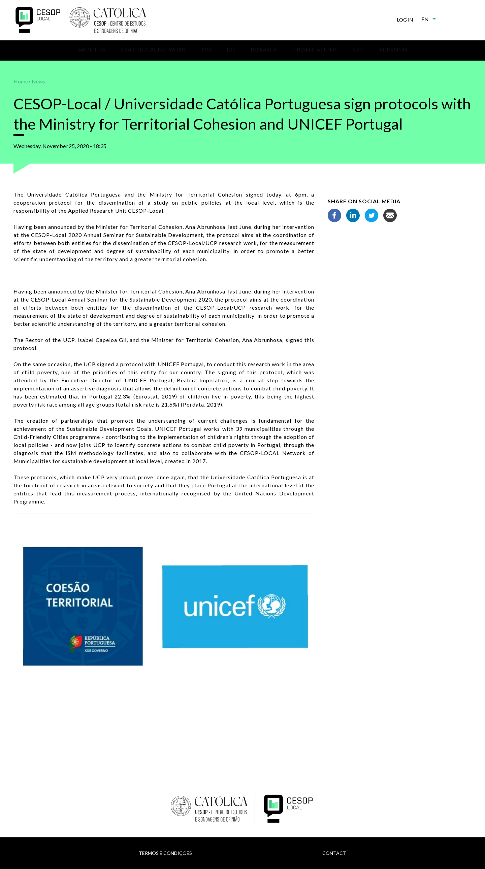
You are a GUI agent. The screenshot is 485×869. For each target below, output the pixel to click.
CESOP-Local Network (153, 49)
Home (20, 81)
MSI (206, 49)
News (38, 81)
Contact (334, 853)
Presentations (315, 49)
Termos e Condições (165, 853)
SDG (358, 49)
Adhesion (393, 49)
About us (91, 49)
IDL (231, 49)
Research (264, 49)
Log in (405, 20)
